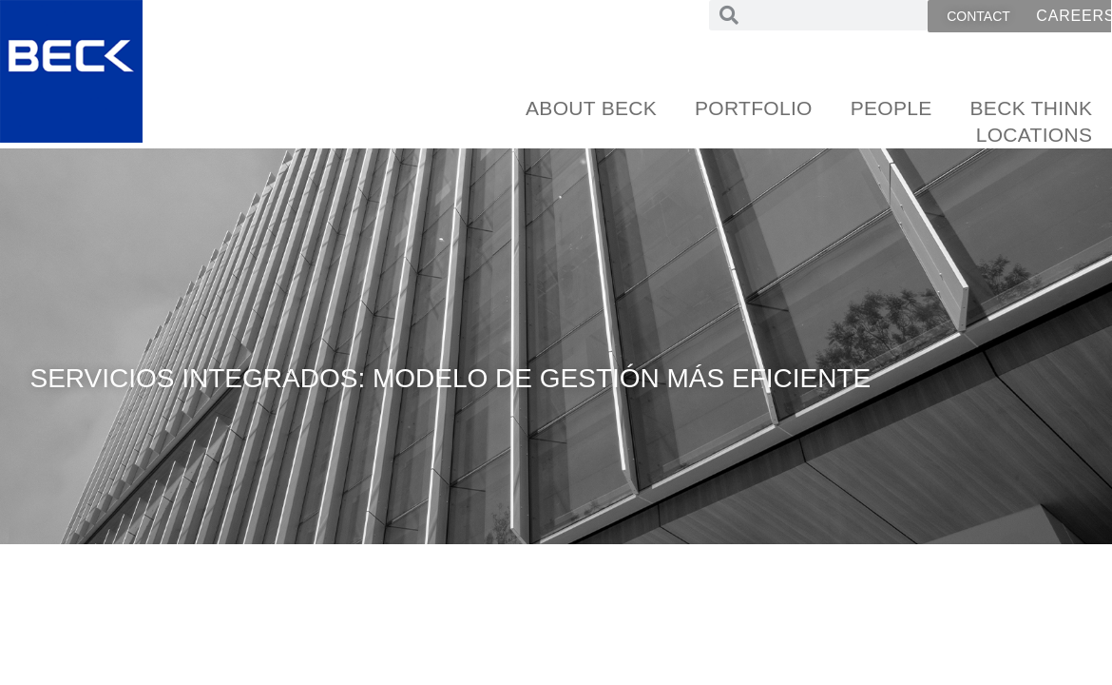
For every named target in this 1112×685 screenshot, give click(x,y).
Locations (1034, 135)
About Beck (591, 108)
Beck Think (1031, 108)
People (891, 108)
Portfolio (754, 108)
